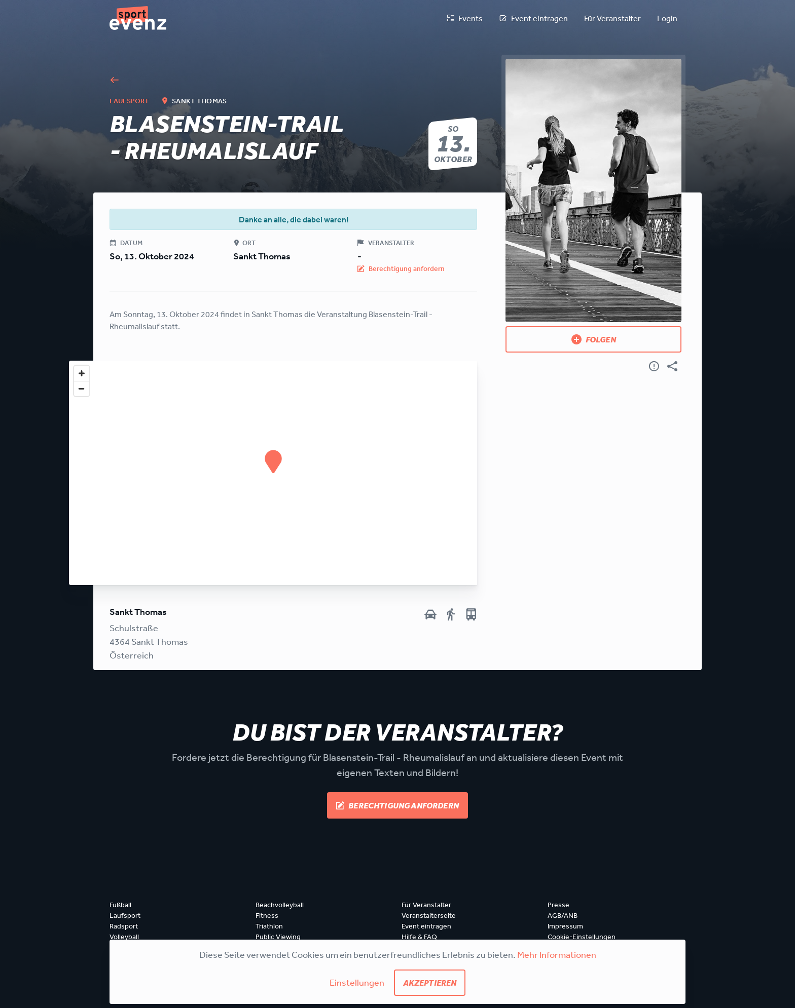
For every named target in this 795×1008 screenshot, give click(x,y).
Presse (558, 904)
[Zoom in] (81, 373)
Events (464, 18)
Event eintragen (533, 18)
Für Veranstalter (612, 18)
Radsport (124, 926)
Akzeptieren (430, 983)
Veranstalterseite (429, 915)
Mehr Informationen (556, 954)
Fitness (267, 915)
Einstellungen (357, 982)
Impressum (565, 926)
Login (667, 18)
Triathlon (269, 926)
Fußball (120, 904)
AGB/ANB (562, 915)
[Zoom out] (81, 388)
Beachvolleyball (280, 904)
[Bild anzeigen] (593, 190)
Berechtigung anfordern (397, 805)
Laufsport (125, 915)
